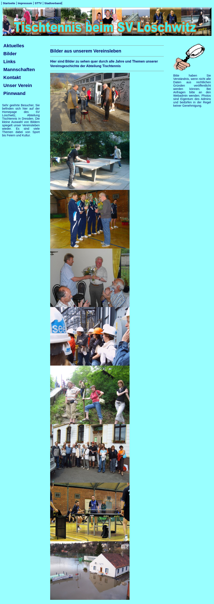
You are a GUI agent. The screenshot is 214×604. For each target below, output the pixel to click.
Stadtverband (52, 3)
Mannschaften (19, 69)
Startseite (9, 3)
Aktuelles (13, 45)
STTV (38, 3)
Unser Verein (17, 85)
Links (9, 61)
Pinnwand (14, 93)
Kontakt (12, 77)
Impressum (25, 3)
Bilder (10, 53)
